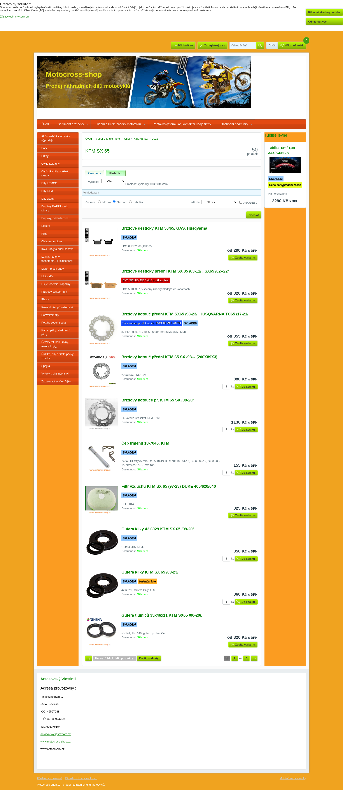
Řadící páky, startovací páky (55, 332)
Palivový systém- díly (54, 291)
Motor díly (47, 276)
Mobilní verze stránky (293, 778)
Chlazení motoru (51, 241)
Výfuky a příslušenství (54, 373)
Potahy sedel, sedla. (53, 322)
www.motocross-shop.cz (55, 741)
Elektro (45, 225)
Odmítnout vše (317, 21)
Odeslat (253, 215)
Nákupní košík (294, 45)
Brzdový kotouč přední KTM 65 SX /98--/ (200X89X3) (169, 357)
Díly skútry (47, 198)
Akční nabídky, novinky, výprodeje (55, 138)
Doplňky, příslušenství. (55, 218)
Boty (44, 148)
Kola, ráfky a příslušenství (57, 249)
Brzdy (45, 156)
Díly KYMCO (49, 183)
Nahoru (88, 658)
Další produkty (149, 658)
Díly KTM (47, 191)
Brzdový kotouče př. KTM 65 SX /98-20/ (157, 400)
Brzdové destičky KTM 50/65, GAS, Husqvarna (164, 228)
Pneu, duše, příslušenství (57, 307)
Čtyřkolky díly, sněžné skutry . (54, 173)
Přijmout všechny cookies (324, 12)
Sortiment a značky (71, 124)
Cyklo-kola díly (50, 163)
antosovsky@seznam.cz (55, 734)
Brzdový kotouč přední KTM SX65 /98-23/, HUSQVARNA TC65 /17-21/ (184, 314)
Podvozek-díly (50, 315)
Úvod (45, 124)
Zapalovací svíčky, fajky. (56, 381)
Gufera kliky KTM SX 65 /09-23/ (149, 572)
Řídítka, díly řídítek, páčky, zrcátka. (57, 356)
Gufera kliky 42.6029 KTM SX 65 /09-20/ (157, 529)
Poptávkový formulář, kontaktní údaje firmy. (182, 124)
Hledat (260, 45)
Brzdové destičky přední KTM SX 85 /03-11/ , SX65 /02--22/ (175, 271)
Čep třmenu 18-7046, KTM (145, 443)
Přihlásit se (185, 45)
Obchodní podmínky (234, 124)
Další (254, 658)
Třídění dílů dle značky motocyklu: (118, 124)
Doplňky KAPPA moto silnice (54, 208)
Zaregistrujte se (214, 45)
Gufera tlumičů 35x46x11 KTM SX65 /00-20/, (161, 615)
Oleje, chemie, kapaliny (55, 284)
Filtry (44, 233)
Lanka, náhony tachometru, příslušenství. (57, 258)
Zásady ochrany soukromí (81, 778)
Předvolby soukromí (49, 778)
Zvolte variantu (245, 257)
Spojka (45, 366)
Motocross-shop (74, 74)
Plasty (45, 299)
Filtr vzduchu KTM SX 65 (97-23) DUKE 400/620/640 (168, 486)
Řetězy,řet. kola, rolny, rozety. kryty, (55, 344)
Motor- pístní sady (52, 268)
